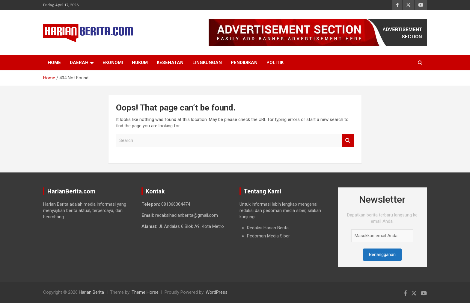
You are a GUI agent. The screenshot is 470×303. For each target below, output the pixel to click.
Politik (275, 62)
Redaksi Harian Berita (268, 228)
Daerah (79, 62)
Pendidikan (244, 62)
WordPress (217, 292)
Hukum (140, 62)
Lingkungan (207, 62)
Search (348, 140)
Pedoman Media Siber (268, 236)
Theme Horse (145, 292)
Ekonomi (113, 62)
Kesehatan (170, 62)
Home (54, 62)
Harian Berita (91, 292)
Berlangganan (382, 254)
